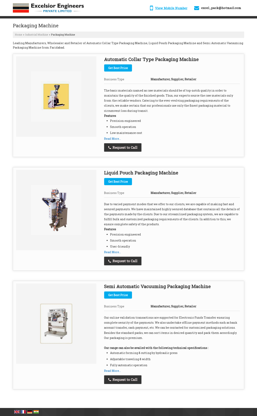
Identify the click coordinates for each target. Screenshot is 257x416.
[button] (171, 8)
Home (18, 34)
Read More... (112, 139)
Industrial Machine (36, 34)
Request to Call (122, 147)
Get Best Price (118, 68)
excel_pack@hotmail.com (221, 8)
